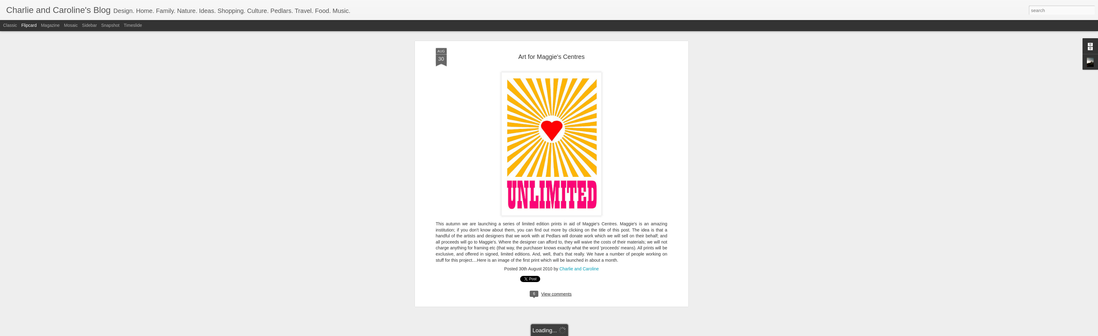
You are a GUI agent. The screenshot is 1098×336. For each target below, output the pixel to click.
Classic (10, 25)
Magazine (50, 25)
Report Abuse (586, 332)
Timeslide (133, 25)
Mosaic (70, 25)
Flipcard (29, 25)
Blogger (568, 332)
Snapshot (110, 25)
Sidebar (89, 25)
